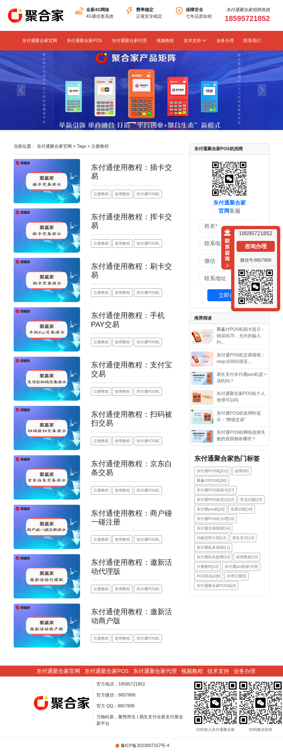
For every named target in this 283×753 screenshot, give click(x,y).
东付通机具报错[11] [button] (213, 547)
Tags (81, 146)
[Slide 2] (141, 122)
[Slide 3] (151, 122)
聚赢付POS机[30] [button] (211, 480)
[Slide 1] (132, 122)
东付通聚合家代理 (129, 40)
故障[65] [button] (242, 471)
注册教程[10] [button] (207, 566)
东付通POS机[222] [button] (213, 471)
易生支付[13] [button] (243, 538)
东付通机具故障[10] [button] (213, 557)
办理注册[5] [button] (236, 576)
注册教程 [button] (101, 194)
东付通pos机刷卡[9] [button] (241, 566)
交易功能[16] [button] (241, 509)
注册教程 (100, 146)
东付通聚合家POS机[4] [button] (216, 585)
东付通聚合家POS (84, 40)
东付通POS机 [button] (148, 194)
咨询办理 (256, 246)
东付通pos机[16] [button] (211, 509)
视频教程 (165, 40)
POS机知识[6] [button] (208, 576)
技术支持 (195, 40)
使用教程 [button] (122, 194)
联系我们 (252, 40)
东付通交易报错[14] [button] (213, 528)
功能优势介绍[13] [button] (211, 538)
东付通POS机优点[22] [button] (215, 499)
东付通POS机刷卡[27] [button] (215, 490)
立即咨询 (229, 295)
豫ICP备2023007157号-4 (145, 745)
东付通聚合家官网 (39, 40)
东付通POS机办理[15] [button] (215, 518)
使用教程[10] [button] (247, 557)
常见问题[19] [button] (251, 499)
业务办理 (225, 40)
